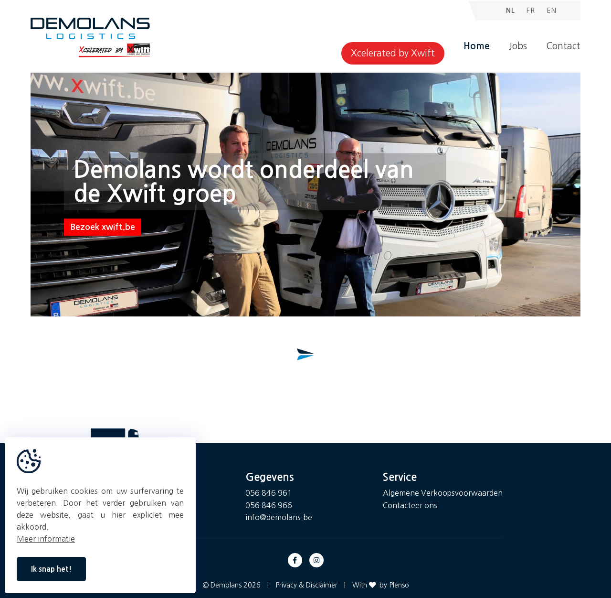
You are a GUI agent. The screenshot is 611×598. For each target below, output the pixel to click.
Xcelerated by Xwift (393, 53)
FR (531, 10)
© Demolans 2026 (231, 585)
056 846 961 (268, 493)
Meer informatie (46, 539)
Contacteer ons (410, 505)
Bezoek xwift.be (102, 227)
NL (510, 10)
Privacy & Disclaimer (306, 585)
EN (552, 10)
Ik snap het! (51, 569)
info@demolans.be (278, 517)
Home (477, 46)
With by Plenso (380, 585)
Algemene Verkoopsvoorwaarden (443, 493)
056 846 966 (268, 505)
